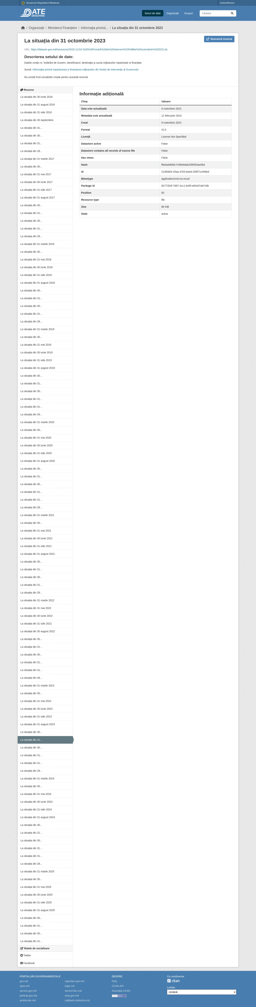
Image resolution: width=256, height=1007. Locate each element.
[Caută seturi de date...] (218, 13)
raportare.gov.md (74, 981)
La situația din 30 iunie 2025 (36, 894)
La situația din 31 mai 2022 (35, 608)
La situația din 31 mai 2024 (35, 794)
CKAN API (118, 985)
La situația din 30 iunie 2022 (36, 615)
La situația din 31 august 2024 (37, 817)
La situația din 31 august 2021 (37, 553)
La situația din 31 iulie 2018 (36, 275)
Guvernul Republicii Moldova (40, 3)
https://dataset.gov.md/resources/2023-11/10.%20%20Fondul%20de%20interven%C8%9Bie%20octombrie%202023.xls (99, 49)
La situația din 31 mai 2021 (35, 530)
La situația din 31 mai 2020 (35, 437)
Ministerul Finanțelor (62, 28)
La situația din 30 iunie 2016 (36, 96)
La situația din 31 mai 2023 (35, 701)
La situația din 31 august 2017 (37, 197)
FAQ (114, 981)
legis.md (69, 985)
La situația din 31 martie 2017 (37, 158)
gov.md (24, 981)
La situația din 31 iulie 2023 (36, 716)
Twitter (25, 955)
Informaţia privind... (94, 28)
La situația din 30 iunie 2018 (36, 267)
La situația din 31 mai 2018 (35, 259)
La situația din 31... (31, 127)
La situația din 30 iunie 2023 (36, 708)
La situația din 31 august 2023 (37, 724)
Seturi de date (153, 13)
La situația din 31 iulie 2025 (36, 902)
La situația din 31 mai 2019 (35, 344)
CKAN (173, 981)
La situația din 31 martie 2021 (37, 515)
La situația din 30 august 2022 (37, 631)
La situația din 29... (31, 414)
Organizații (172, 13)
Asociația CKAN (121, 990)
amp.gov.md (72, 995)
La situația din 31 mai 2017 (35, 174)
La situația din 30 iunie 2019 (36, 352)
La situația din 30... (31, 135)
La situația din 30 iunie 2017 (36, 182)
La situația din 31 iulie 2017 (36, 189)
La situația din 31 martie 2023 (37, 685)
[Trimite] (232, 13)
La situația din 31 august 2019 (37, 367)
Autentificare (227, 2)
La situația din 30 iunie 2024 (36, 801)
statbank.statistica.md (77, 1000)
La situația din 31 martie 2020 (37, 422)
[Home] (23, 28)
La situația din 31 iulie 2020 (36, 453)
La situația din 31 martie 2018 (37, 244)
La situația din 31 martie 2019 (37, 329)
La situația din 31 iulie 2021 (36, 546)
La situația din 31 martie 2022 (37, 600)
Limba (171, 987)
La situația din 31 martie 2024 (37, 778)
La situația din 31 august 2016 (37, 104)
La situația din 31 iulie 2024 (36, 809)
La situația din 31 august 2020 (37, 460)
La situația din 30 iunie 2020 (36, 445)
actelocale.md (28, 1000)
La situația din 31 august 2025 (37, 910)
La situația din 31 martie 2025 (37, 871)
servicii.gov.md (28, 990)
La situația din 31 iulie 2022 (36, 623)
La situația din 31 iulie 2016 (36, 112)
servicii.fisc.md (73, 990)
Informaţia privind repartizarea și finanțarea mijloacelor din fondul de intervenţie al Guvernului (85, 69)
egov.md (24, 985)
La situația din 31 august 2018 (37, 282)
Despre (117, 976)
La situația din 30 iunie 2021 (36, 538)
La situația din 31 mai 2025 (35, 886)
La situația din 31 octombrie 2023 (137, 28)
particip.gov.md (28, 995)
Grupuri (188, 13)
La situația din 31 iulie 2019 (36, 360)
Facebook (27, 963)
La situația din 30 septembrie (36, 120)
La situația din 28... (31, 151)
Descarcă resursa (219, 38)
